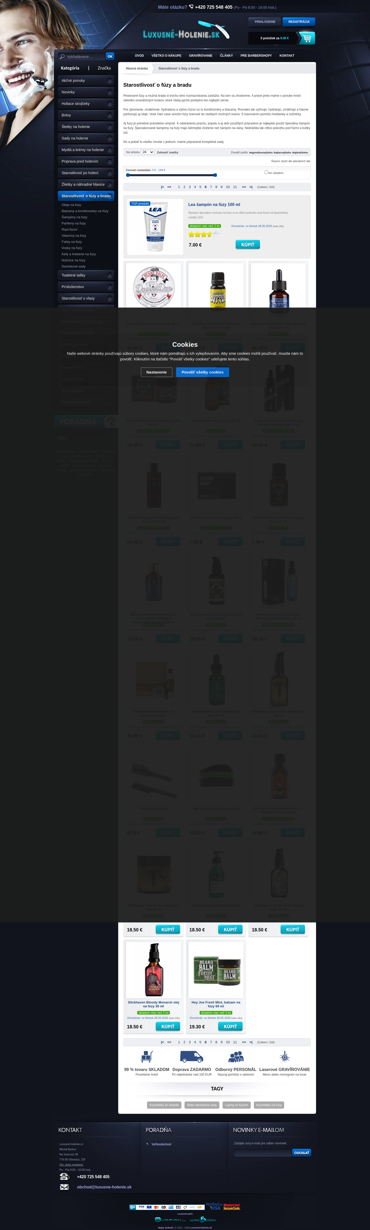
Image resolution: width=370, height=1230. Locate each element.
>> (244, 187)
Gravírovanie (200, 55)
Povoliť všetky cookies (203, 372)
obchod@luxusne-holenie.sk (104, 1187)
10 (228, 187)
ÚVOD (139, 55)
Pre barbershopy (256, 55)
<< (169, 187)
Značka (104, 68)
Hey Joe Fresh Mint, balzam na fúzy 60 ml (216, 1004)
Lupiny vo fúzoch (236, 1105)
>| (250, 187)
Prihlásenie (265, 22)
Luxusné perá (185, 1214)
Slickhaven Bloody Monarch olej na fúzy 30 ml (153, 1004)
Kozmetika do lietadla (164, 1105)
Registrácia (299, 22)
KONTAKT (287, 55)
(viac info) (278, 226)
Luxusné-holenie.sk (201, 1227)
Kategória (68, 68)
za (275, 38)
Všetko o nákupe (166, 55)
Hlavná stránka (137, 68)
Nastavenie (156, 372)
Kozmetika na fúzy (269, 1105)
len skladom (276, 172)
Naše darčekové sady (202, 1105)
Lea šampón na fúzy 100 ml (214, 204)
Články (226, 55)
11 (235, 187)
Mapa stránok (165, 1227)
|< (162, 187)
